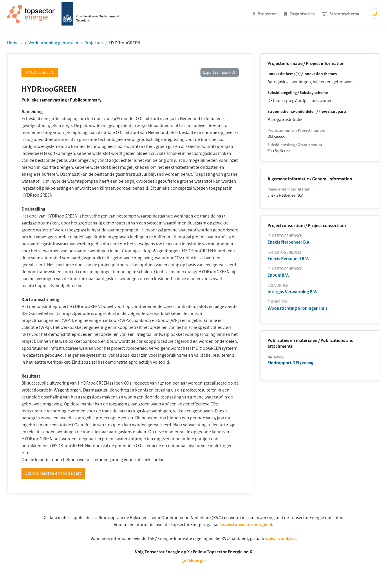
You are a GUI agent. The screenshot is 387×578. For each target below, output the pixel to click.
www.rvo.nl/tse (280, 538)
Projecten (93, 43)
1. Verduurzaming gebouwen (51, 43)
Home (13, 43)
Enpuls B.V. (278, 275)
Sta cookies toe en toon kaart (53, 473)
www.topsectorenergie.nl (247, 524)
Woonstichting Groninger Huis (297, 308)
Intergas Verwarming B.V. (292, 291)
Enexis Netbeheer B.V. (288, 242)
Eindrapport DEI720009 (290, 362)
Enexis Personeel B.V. (288, 258)
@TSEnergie (194, 560)
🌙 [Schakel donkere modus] (375, 13)
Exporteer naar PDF (219, 72)
